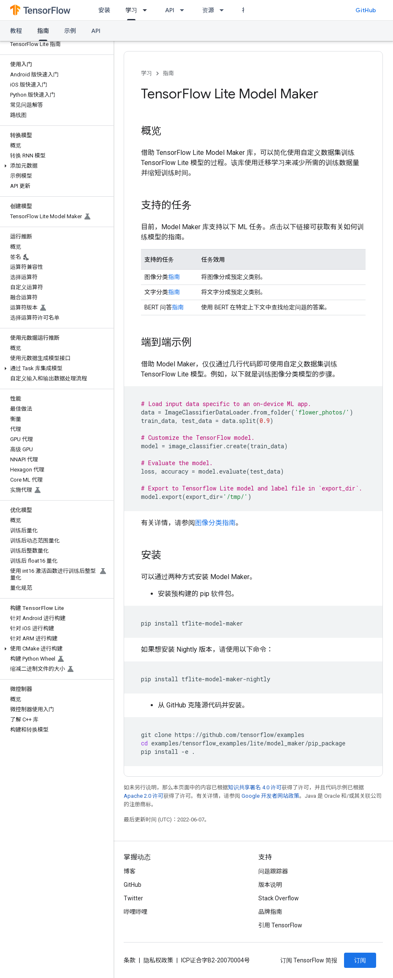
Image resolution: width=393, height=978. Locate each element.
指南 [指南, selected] (43, 31)
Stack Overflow (278, 898)
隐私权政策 (158, 960)
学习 (146, 73)
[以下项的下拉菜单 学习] (147, 10)
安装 (104, 10)
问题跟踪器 (273, 871)
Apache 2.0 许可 (143, 796)
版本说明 (270, 884)
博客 (130, 871)
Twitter (133, 898)
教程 (16, 31)
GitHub (365, 10)
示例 (70, 31)
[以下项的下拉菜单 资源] (224, 10)
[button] (55, 166)
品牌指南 (270, 911)
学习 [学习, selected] (131, 10)
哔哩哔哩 (135, 911)
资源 (208, 10)
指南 (168, 73)
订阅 (360, 960)
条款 (130, 960)
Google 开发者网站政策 (270, 796)
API (169, 10)
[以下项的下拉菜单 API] (184, 10)
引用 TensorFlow (280, 925)
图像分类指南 (215, 523)
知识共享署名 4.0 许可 (255, 787)
